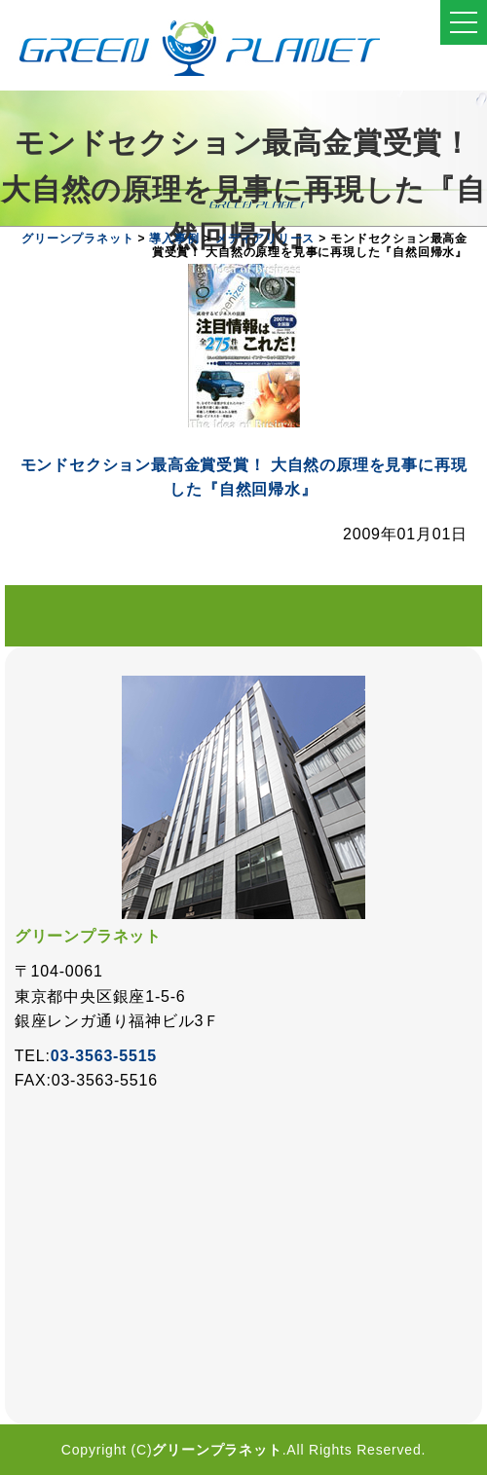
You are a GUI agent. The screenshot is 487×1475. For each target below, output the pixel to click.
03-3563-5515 (104, 1056)
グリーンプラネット (216, 1449)
